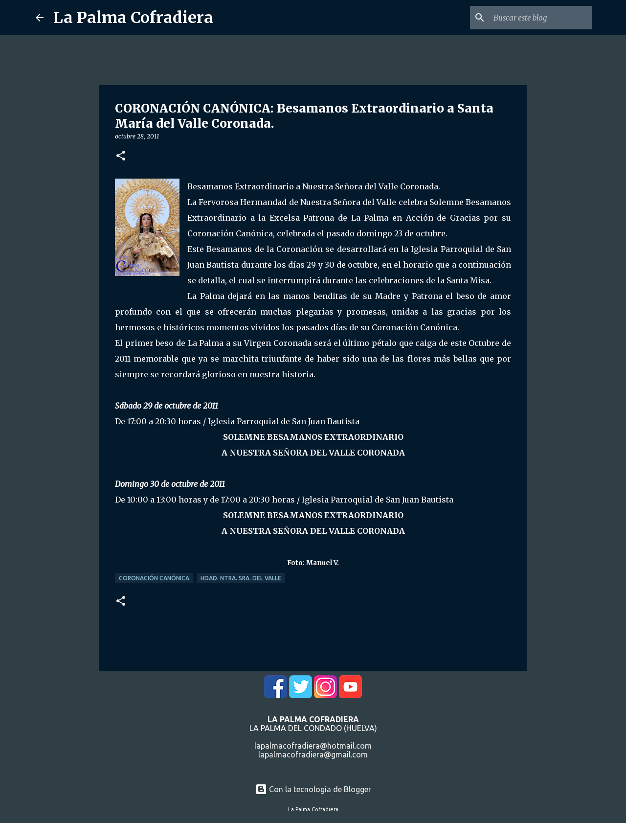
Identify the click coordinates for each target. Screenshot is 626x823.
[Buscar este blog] (541, 17)
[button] (121, 156)
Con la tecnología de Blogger (313, 789)
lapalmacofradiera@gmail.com (313, 754)
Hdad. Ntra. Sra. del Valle (241, 578)
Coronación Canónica (154, 578)
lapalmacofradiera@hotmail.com (313, 745)
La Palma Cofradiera (133, 17)
